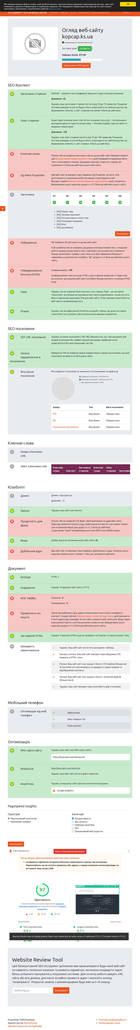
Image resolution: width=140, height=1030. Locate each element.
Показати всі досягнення (65, 427)
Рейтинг (64, 12)
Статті (73, 12)
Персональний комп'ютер (24, 818)
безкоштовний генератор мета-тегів (73, 159)
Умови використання (109, 1023)
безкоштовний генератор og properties (88, 181)
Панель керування (100, 12)
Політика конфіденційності (113, 1020)
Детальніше (56, 8)
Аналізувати (16, 844)
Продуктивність (83, 818)
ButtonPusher (30, 1023)
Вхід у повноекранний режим (70, 851)
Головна (54, 12)
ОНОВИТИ (85, 48)
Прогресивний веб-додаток (89, 831)
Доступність (81, 822)
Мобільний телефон (21, 822)
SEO (77, 828)
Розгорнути (122, 234)
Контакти (84, 12)
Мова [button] (126, 12)
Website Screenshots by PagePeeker (25, 1026)
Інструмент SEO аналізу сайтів (27, 12)
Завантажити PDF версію (76, 65)
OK (128, 4)
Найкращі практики (84, 825)
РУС (55, 414)
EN (54, 420)
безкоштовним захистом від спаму (95, 616)
